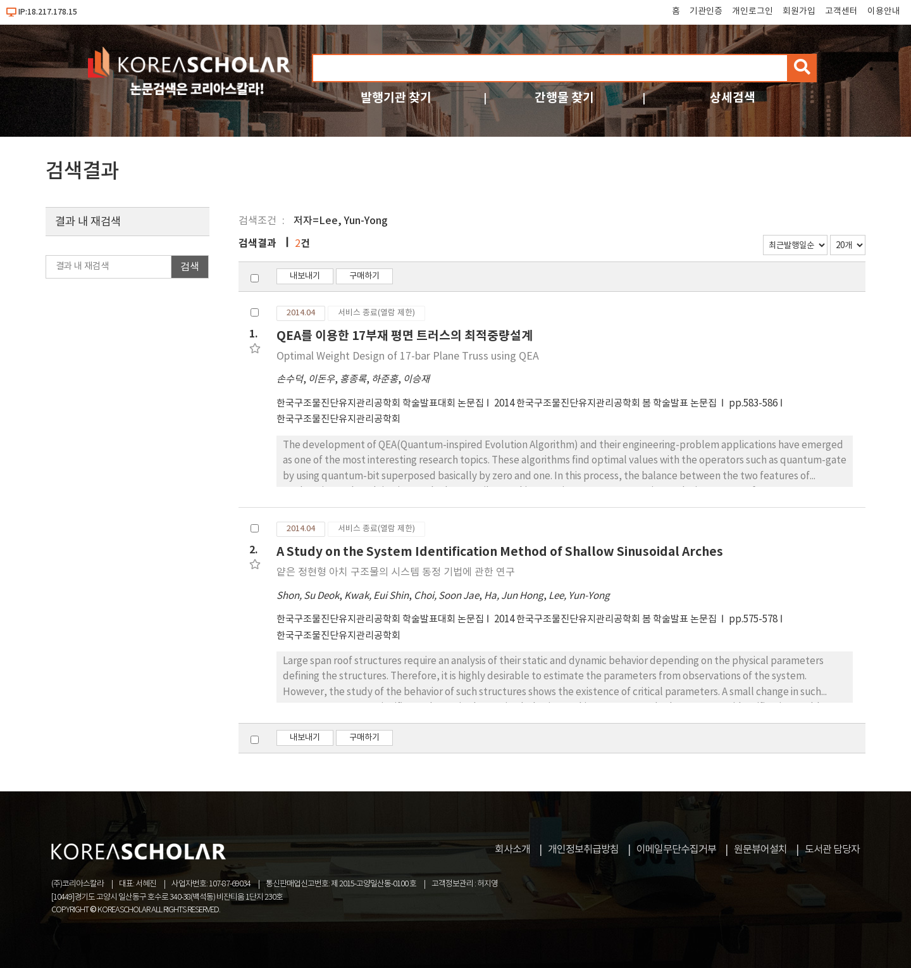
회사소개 (512, 849)
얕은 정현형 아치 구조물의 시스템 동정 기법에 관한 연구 (395, 572)
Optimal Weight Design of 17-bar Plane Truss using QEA (407, 356)
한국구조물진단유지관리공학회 (338, 419)
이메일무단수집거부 (676, 849)
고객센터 (841, 11)
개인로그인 (752, 11)
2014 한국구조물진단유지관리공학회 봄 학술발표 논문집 (606, 403)
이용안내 (883, 11)
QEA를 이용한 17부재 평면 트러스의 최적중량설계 (404, 336)
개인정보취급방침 (583, 849)
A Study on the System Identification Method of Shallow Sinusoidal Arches (499, 551)
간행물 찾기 (564, 98)
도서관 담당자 (832, 849)
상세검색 (732, 98)
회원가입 (799, 11)
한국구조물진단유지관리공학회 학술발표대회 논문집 (380, 403)
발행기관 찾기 (396, 98)
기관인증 (706, 11)
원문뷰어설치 (760, 849)
